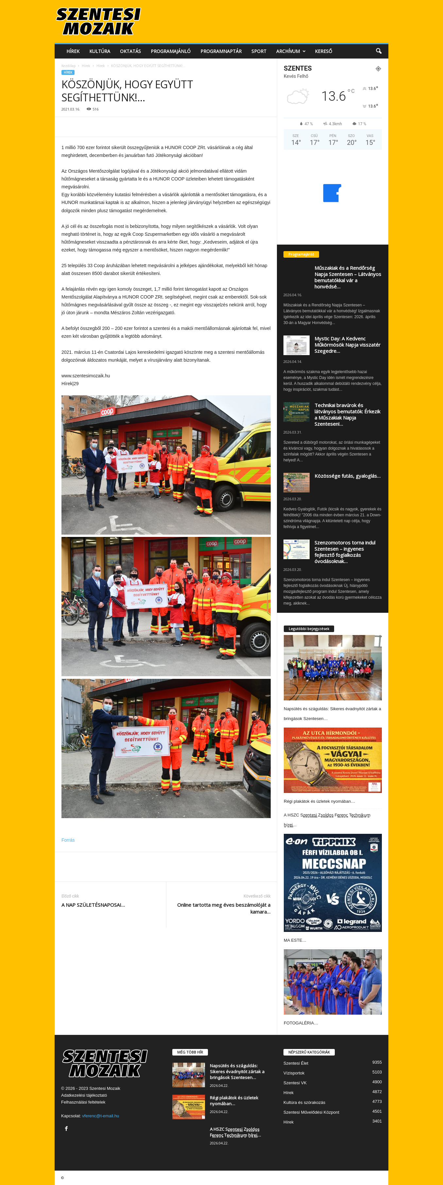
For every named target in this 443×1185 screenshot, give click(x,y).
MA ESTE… (295, 940)
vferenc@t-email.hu (100, 1115)
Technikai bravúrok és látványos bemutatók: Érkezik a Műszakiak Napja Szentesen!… (347, 414)
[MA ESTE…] (333, 883)
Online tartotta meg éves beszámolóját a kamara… (223, 908)
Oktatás (130, 51)
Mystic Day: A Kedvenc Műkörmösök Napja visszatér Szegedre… (348, 344)
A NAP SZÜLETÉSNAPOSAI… (93, 905)
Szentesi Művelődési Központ (311, 1112)
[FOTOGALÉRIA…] (333, 982)
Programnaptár (221, 51)
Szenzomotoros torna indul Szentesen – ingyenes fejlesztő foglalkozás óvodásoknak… (345, 551)
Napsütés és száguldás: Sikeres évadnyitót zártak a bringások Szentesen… (237, 1071)
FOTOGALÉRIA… (301, 1023)
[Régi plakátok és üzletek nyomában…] (333, 760)
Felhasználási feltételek (83, 1102)
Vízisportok (293, 1073)
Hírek (72, 51)
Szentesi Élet (295, 1063)
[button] (378, 51)
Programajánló (171, 51)
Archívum (291, 51)
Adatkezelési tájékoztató (84, 1095)
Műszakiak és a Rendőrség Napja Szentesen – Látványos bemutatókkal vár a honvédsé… (348, 277)
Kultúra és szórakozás (304, 1102)
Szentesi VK (295, 1082)
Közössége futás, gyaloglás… (348, 475)
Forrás (68, 840)
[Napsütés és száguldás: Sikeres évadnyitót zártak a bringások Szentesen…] (333, 667)
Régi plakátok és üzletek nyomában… (319, 801)
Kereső (323, 51)
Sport (258, 51)
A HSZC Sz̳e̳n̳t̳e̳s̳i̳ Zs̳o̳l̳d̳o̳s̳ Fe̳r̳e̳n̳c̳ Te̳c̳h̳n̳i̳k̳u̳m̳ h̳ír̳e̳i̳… (235, 1132)
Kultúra (99, 51)
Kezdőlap (68, 65)
